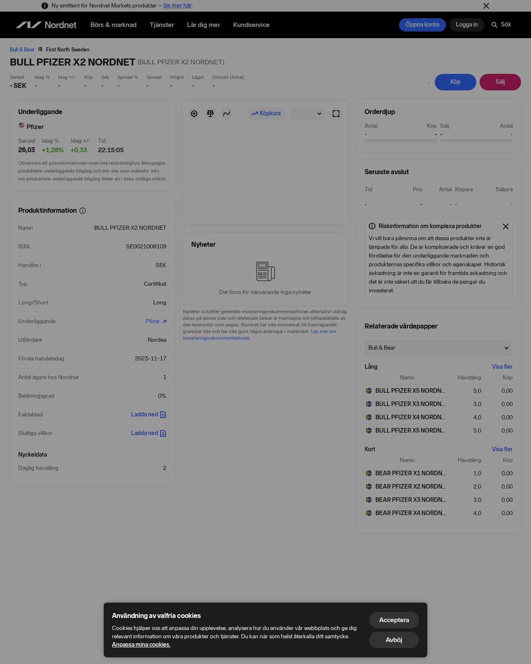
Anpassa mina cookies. (141, 644)
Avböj (394, 640)
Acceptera (394, 620)
